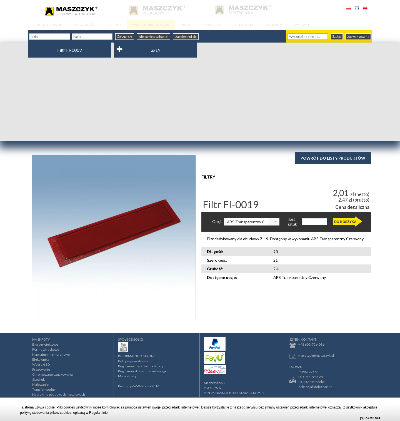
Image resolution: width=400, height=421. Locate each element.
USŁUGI (186, 25)
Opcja (217, 221)
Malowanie (40, 384)
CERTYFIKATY (242, 25)
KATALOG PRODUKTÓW (150, 25)
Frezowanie (41, 369)
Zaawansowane (358, 36)
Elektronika (40, 359)
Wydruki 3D (41, 364)
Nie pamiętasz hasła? (153, 36)
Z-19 (155, 50)
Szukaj (336, 36)
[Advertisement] (200, 99)
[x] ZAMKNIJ (370, 418)
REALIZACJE (273, 25)
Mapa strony (127, 376)
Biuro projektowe (45, 344)
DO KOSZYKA (345, 222)
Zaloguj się (124, 36)
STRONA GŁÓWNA (47, 25)
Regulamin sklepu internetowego (142, 371)
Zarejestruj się (186, 36)
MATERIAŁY (212, 25)
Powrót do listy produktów (333, 158)
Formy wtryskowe (45, 349)
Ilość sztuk (292, 221)
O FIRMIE (114, 25)
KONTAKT (301, 25)
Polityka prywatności (133, 361)
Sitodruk (38, 379)
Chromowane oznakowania (52, 374)
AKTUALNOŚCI (84, 25)
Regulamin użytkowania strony (140, 366)
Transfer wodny (44, 389)
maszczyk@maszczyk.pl (311, 356)
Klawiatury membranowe (51, 354)
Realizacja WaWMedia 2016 (138, 386)
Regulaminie (98, 413)
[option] (114, 237)
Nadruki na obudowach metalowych (58, 394)
